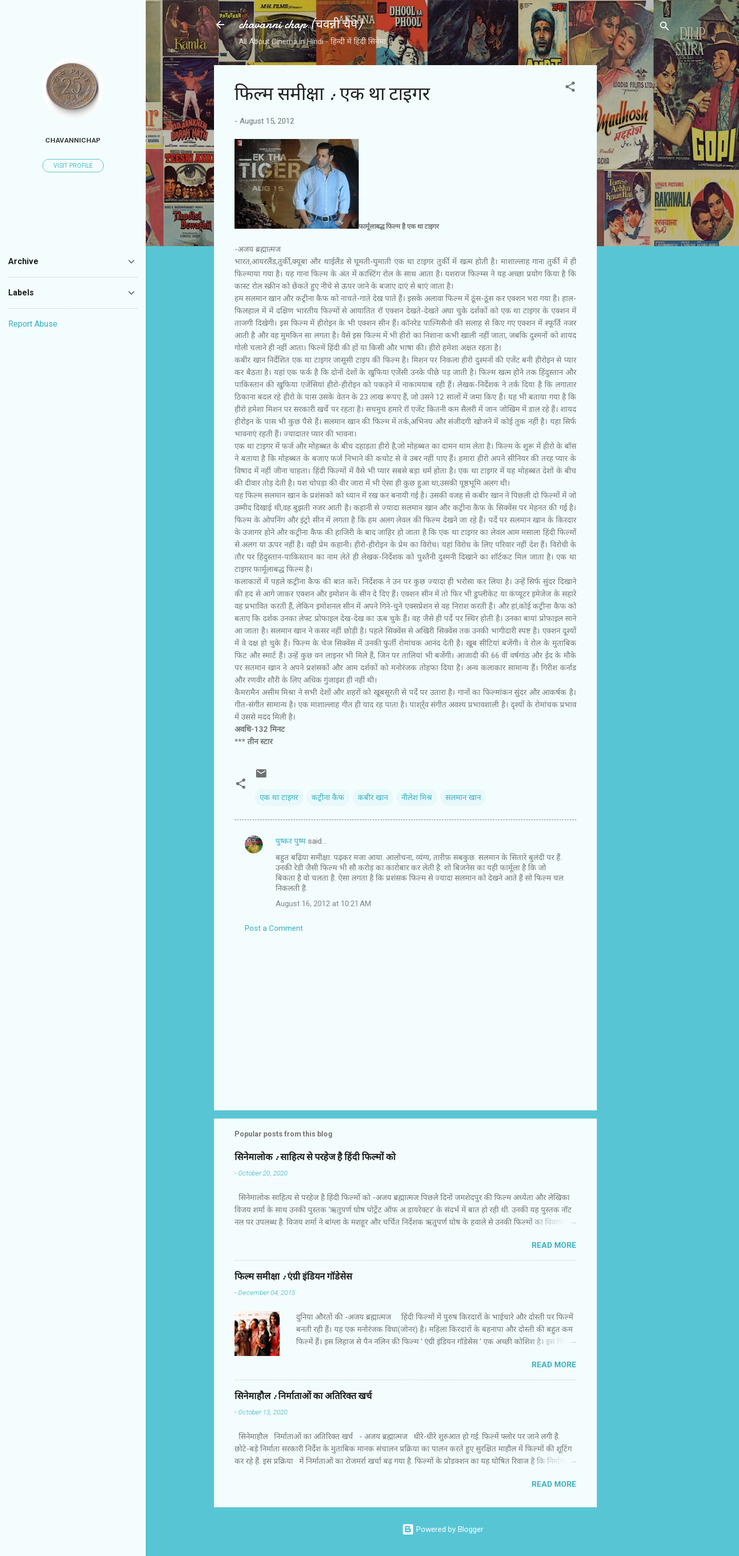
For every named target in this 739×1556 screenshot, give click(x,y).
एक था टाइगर (279, 797)
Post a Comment (274, 928)
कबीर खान (373, 797)
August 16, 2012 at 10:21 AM (323, 903)
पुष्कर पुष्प (291, 841)
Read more (554, 1245)
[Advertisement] (638, 219)
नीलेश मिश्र (416, 797)
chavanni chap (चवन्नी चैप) (300, 24)
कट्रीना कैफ (328, 797)
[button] (570, 88)
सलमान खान (463, 797)
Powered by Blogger (442, 1529)
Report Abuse (32, 324)
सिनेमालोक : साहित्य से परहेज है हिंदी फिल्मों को (315, 1157)
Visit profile (73, 165)
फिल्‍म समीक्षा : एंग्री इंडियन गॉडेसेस (293, 1276)
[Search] (664, 28)
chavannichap (73, 140)
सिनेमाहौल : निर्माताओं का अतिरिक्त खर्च (303, 1396)
